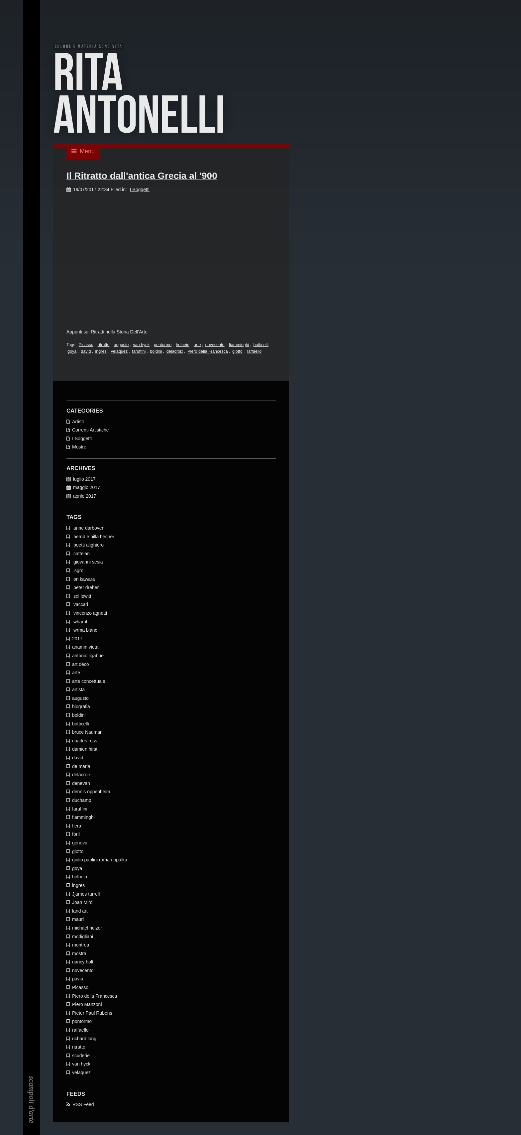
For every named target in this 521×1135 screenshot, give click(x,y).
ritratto (104, 345)
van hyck (141, 345)
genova (79, 843)
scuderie (81, 1056)
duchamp (81, 801)
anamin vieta (85, 647)
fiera (76, 826)
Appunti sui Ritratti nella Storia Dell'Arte (107, 332)
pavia (77, 979)
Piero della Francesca (207, 352)
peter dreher (85, 588)
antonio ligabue (88, 656)
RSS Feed (83, 1105)
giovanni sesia (87, 563)
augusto (121, 345)
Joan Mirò (82, 903)
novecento (215, 345)
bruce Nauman (87, 732)
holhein (182, 345)
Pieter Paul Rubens (92, 1013)
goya (71, 352)
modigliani (82, 937)
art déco (80, 665)
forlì (76, 835)
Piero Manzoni (87, 1005)
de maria (81, 767)
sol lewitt (81, 596)
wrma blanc (84, 630)
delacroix (174, 352)
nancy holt (82, 962)
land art (80, 911)
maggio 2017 (86, 488)
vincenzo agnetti (89, 613)
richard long (84, 1039)
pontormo (162, 345)
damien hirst (84, 750)
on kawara (83, 579)
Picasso (86, 345)
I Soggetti (140, 190)
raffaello (254, 352)
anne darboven (88, 528)
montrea (80, 945)
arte (197, 345)
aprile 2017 (84, 496)
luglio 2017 (84, 479)
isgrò (77, 571)
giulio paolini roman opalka (99, 860)
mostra (79, 954)
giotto (237, 352)
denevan (81, 784)
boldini (156, 352)
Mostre (79, 447)
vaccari (80, 605)
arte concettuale (88, 682)
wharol (79, 622)
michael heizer (87, 928)
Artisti (78, 422)
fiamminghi (239, 345)
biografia (81, 707)
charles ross (84, 741)
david (86, 352)
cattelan (81, 554)
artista (78, 690)
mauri (78, 920)
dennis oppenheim (91, 792)
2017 (77, 639)
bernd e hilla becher (93, 537)
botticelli (261, 345)
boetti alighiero (88, 545)
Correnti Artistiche (90, 430)
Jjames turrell (86, 894)
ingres (100, 352)
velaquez (119, 352)
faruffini (139, 352)
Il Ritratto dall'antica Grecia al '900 (141, 176)
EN (32, 22)
